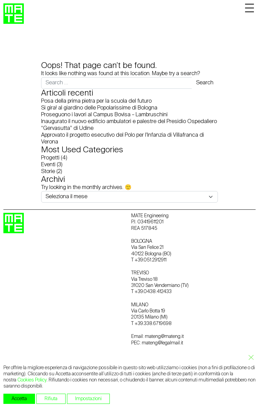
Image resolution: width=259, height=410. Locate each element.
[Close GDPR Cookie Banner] (249, 357)
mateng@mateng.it (164, 336)
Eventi (48, 165)
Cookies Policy (32, 380)
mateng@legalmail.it (162, 343)
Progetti (50, 158)
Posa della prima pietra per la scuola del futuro (96, 101)
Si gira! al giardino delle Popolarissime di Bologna (99, 108)
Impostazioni (88, 398)
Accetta (19, 398)
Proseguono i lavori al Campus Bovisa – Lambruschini (104, 115)
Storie (48, 171)
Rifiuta (51, 398)
